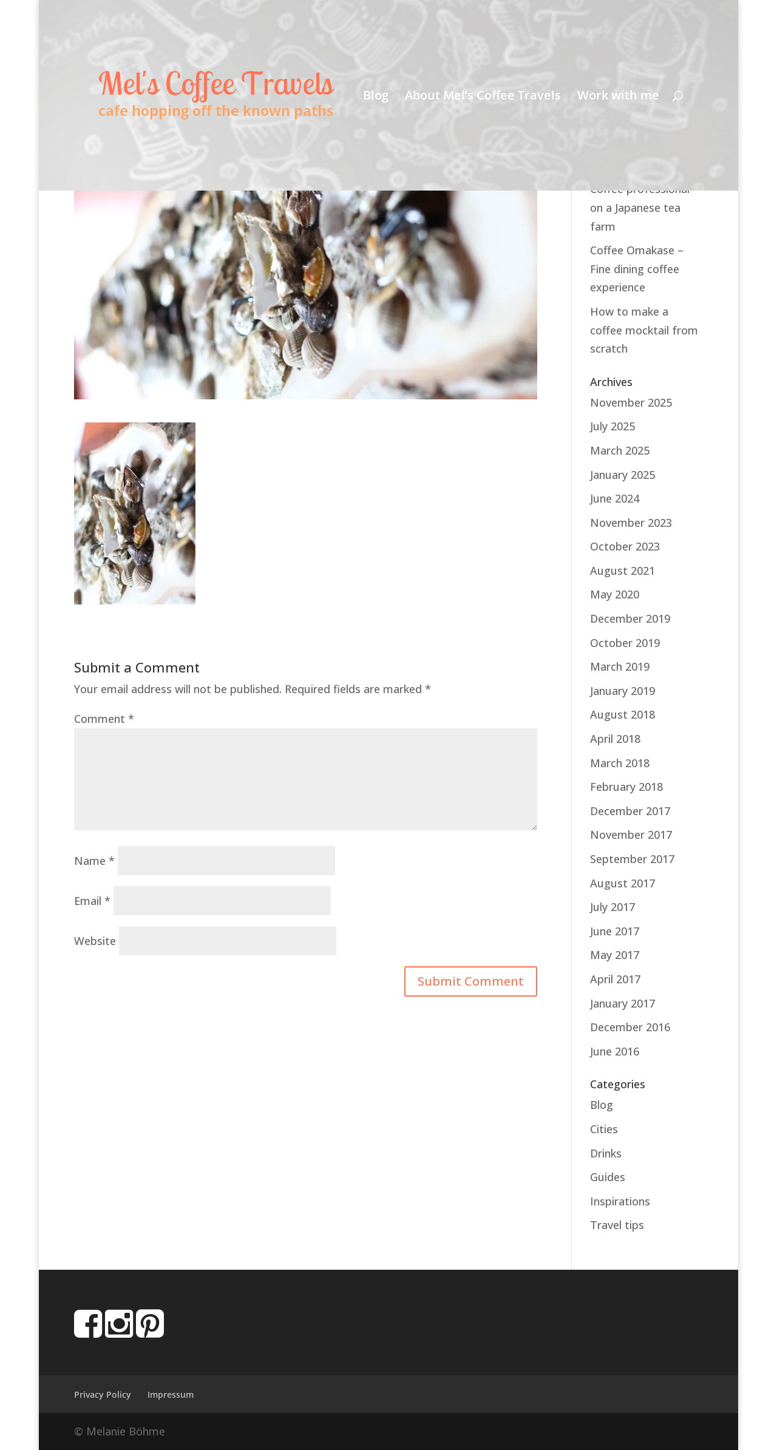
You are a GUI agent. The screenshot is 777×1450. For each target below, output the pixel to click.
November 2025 (631, 402)
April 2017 (615, 979)
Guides (607, 1177)
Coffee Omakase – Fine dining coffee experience (637, 268)
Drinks (606, 1153)
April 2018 (615, 738)
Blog (375, 97)
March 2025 (620, 450)
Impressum (171, 1394)
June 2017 (614, 931)
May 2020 (614, 594)
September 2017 (632, 859)
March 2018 (620, 763)
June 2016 (614, 1051)
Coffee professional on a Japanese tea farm (640, 207)
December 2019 (630, 618)
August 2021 (622, 570)
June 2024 (614, 498)
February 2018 (626, 786)
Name (94, 860)
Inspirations (620, 1201)
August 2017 (622, 883)
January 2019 (622, 690)
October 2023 (625, 546)
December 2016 (630, 1027)
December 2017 (630, 811)
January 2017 (622, 1003)
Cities (604, 1129)
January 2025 (622, 474)
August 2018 (622, 714)
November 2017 (631, 834)
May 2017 (614, 954)
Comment (104, 718)
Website (95, 940)
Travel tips (617, 1225)
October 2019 (625, 642)
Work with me (618, 97)
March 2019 (620, 666)
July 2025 (612, 426)
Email (92, 900)
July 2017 (612, 906)
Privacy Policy (102, 1394)
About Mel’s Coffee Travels (483, 97)
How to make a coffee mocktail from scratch (644, 330)
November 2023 (631, 522)
